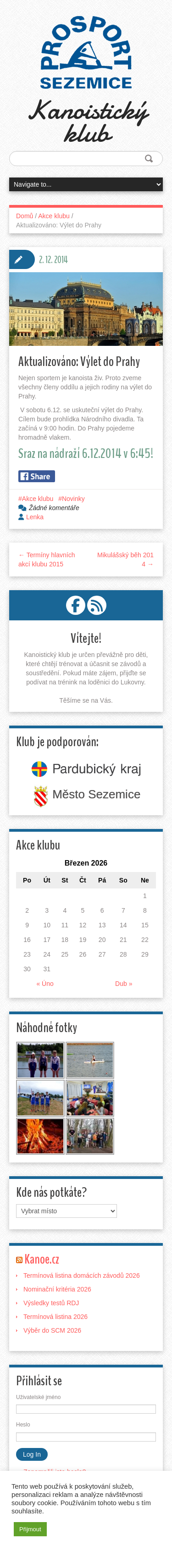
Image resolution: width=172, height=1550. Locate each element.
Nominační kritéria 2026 (57, 1289)
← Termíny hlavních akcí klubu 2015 (46, 559)
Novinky (73, 498)
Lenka (35, 517)
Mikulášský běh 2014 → (125, 559)
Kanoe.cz (41, 1259)
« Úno (44, 983)
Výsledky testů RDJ (51, 1303)
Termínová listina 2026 (55, 1316)
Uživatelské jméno (38, 1397)
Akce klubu (53, 216)
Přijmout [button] (30, 1529)
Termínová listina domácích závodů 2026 (81, 1275)
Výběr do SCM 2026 (52, 1330)
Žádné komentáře (54, 507)
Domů (24, 216)
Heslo (23, 1424)
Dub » (123, 983)
